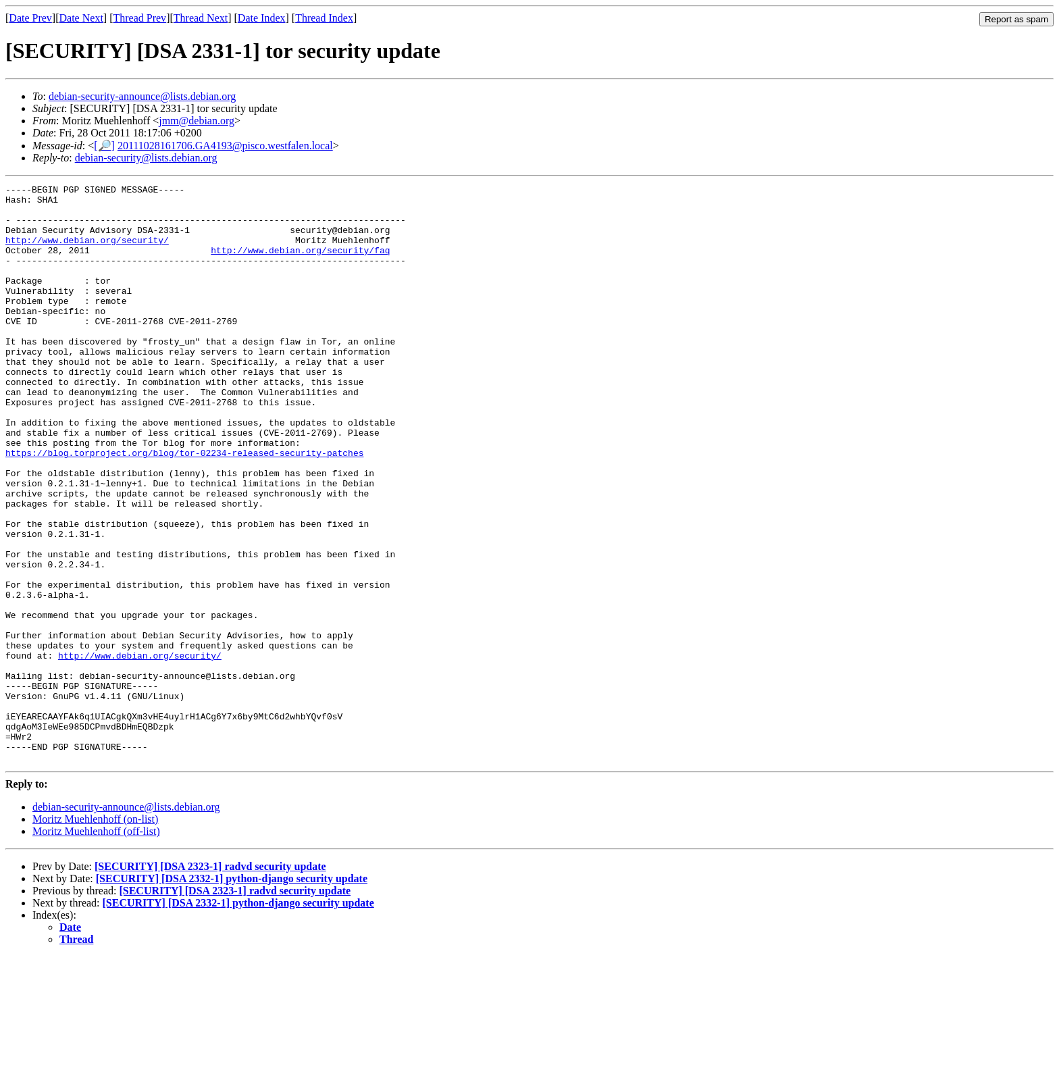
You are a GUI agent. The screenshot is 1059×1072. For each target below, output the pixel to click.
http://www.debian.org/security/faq (300, 264)
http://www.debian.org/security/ (87, 252)
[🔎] (104, 145)
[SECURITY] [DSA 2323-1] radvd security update (210, 982)
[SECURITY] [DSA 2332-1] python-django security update (231, 994)
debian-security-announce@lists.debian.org (142, 96)
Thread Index (324, 18)
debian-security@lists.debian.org (146, 157)
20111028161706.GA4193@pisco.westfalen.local (225, 145)
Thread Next (201, 18)
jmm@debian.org (196, 120)
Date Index (262, 18)
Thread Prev (139, 18)
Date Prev (30, 18)
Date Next (81, 18)
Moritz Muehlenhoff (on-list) (95, 934)
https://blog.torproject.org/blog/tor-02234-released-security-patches (184, 507)
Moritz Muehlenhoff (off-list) (96, 946)
